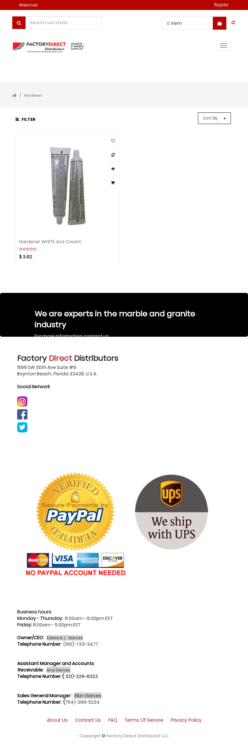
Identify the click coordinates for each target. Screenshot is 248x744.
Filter (26, 119)
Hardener (33, 95)
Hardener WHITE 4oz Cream (50, 241)
